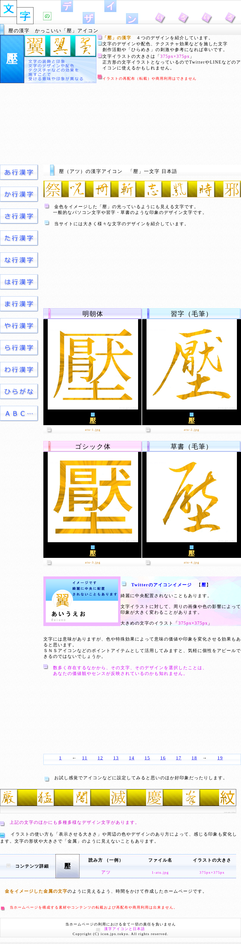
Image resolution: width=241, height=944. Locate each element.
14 (131, 757)
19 (220, 757)
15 (147, 757)
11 (84, 757)
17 (178, 757)
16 (163, 757)
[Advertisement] (120, 123)
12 (100, 757)
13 (116, 757)
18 (194, 757)
